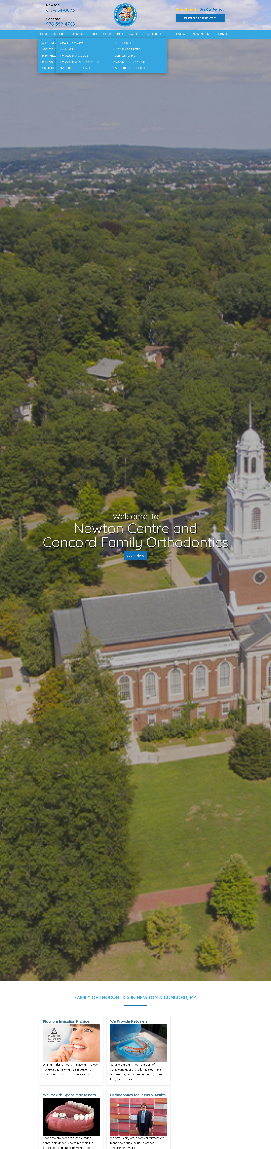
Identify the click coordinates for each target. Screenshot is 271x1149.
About (59, 34)
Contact (224, 34)
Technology (102, 34)
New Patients (203, 34)
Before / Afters (129, 34)
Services (78, 34)
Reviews (181, 34)
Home (44, 34)
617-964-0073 (60, 10)
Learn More (135, 556)
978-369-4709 (60, 24)
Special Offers (158, 34)
